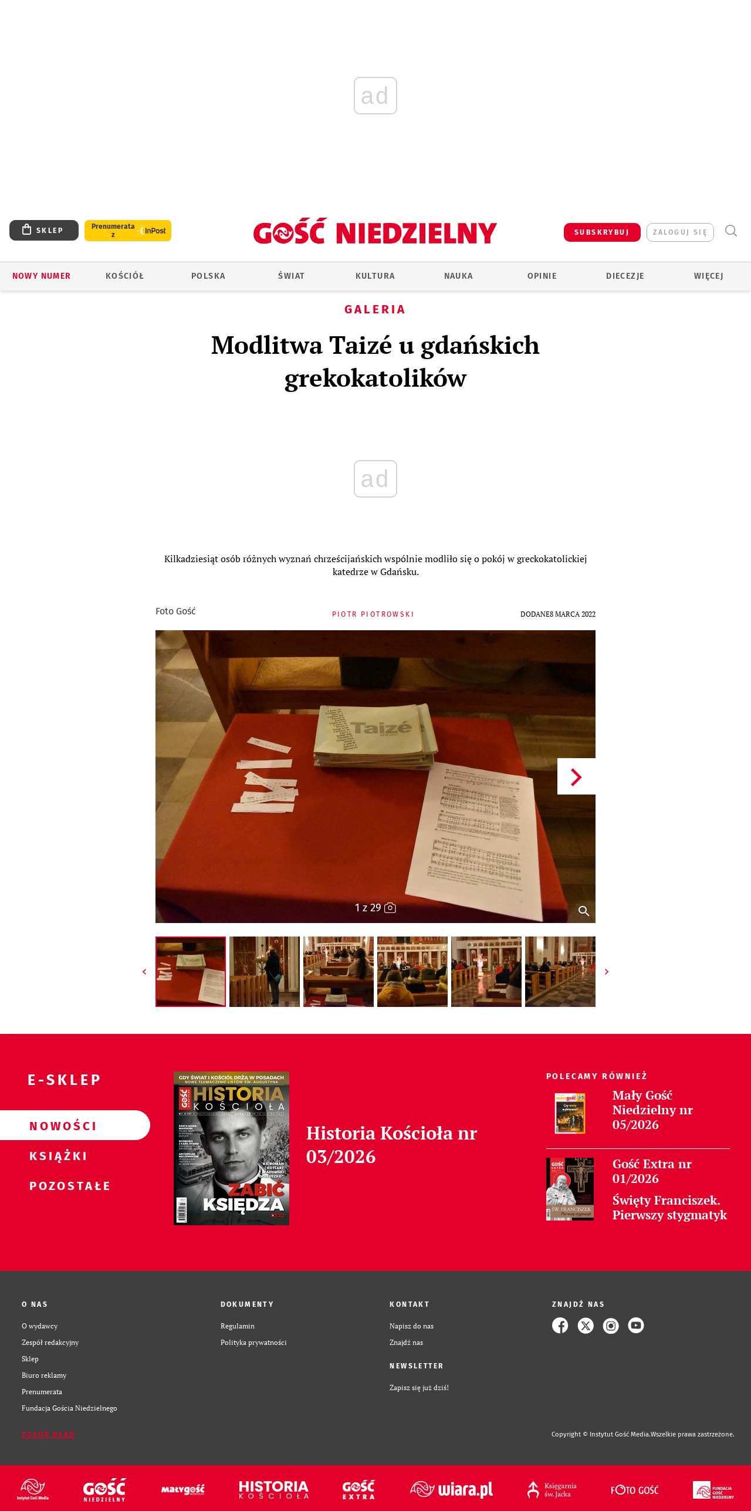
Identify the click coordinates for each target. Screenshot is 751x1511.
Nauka (458, 276)
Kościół (125, 276)
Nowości (56, 1125)
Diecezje (625, 276)
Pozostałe (56, 1185)
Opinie (542, 276)
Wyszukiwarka (731, 231)
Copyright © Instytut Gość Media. (601, 1434)
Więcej (708, 276)
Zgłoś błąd (49, 1435)
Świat (291, 276)
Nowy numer (42, 276)
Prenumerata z (113, 230)
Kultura (375, 276)
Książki (56, 1155)
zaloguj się (680, 232)
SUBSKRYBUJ (602, 232)
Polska (208, 276)
